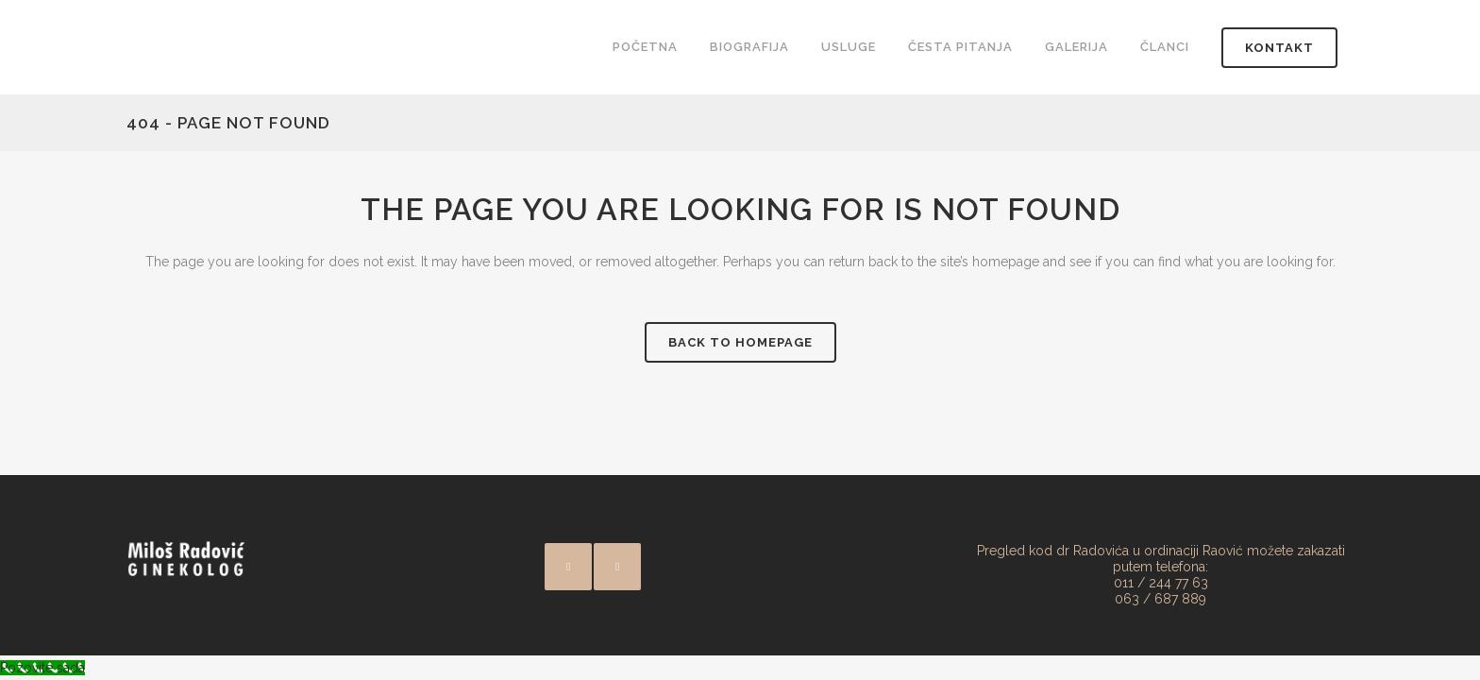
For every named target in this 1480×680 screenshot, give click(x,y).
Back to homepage (740, 342)
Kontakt (1279, 48)
